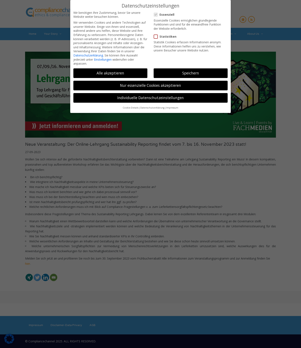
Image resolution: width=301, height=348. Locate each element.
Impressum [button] (172, 106)
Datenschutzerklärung (88, 54)
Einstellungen (103, 58)
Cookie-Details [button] (130, 106)
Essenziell (165, 13)
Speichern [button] (190, 71)
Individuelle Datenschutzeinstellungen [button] (150, 96)
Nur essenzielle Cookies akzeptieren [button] (150, 83)
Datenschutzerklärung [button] (152, 106)
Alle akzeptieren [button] (110, 71)
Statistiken (166, 35)
